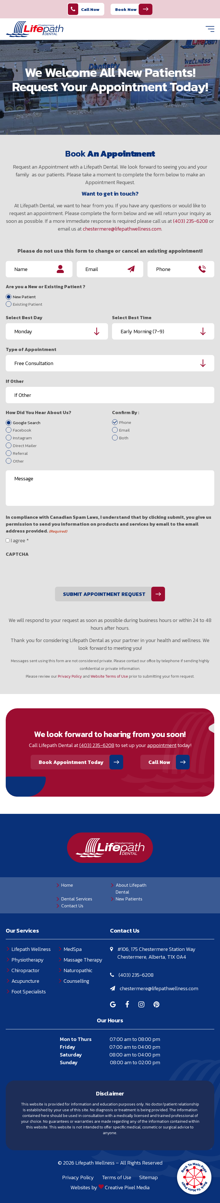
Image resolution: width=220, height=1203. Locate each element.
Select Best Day (24, 317)
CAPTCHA (17, 554)
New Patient (24, 297)
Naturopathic (78, 970)
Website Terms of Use (109, 676)
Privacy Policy (70, 676)
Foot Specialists (28, 991)
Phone (125, 422)
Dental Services (76, 898)
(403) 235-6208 (190, 221)
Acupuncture (25, 981)
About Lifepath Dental (131, 888)
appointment (161, 745)
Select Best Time (132, 317)
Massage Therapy (83, 960)
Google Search (26, 423)
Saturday (71, 1054)
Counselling (76, 981)
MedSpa (73, 949)
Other (18, 461)
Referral (20, 453)
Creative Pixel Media (127, 1187)
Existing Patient (27, 304)
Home (67, 885)
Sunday (69, 1062)
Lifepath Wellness (31, 949)
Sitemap (148, 1177)
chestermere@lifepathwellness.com (122, 229)
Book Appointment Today (71, 762)
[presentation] (49, 571)
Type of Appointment (31, 349)
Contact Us (72, 905)
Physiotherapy (27, 960)
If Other (15, 381)
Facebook (22, 430)
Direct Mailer (25, 445)
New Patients (129, 898)
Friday (67, 1047)
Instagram (22, 438)
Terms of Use (116, 1177)
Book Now (126, 9)
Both (123, 438)
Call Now (83, 9)
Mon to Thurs (76, 1039)
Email (124, 430)
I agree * (20, 540)
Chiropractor (25, 970)
